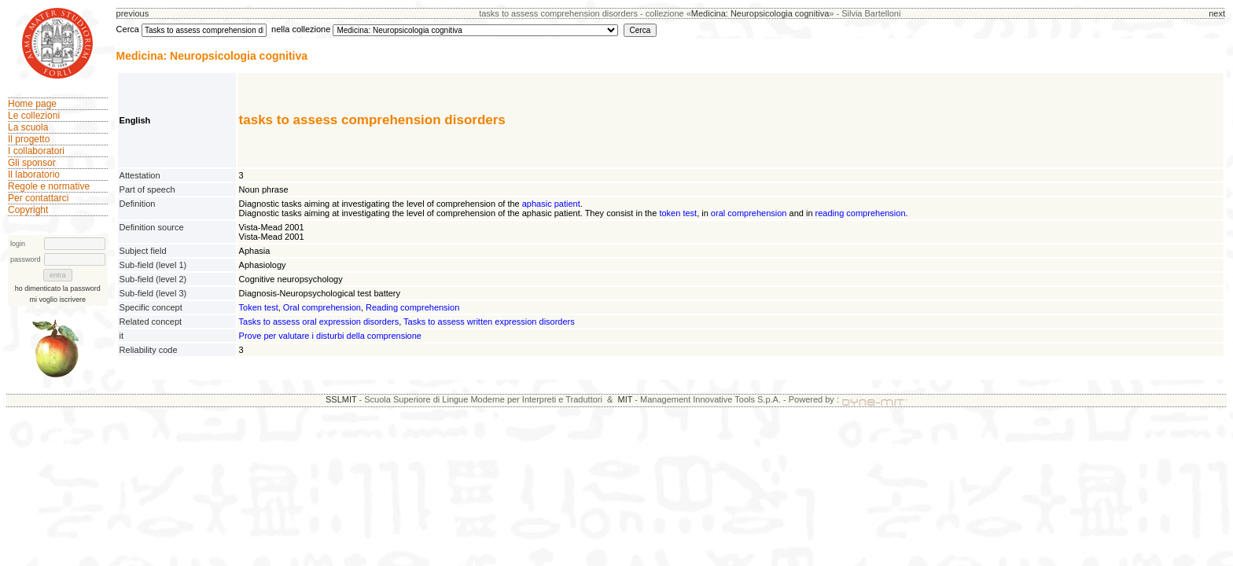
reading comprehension (860, 213)
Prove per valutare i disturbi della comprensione (330, 335)
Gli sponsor (32, 162)
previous (132, 13)
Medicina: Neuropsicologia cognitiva (760, 13)
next (1217, 13)
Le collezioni (34, 115)
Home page (32, 103)
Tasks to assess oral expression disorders (319, 321)
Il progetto (29, 139)
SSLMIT (341, 399)
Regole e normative (49, 186)
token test (678, 213)
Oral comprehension (322, 307)
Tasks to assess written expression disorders (489, 321)
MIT (625, 399)
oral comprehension (749, 213)
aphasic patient (551, 203)
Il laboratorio (34, 174)
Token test (258, 307)
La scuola (28, 127)
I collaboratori (36, 150)
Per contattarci (38, 198)
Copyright (28, 209)
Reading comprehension (412, 307)
